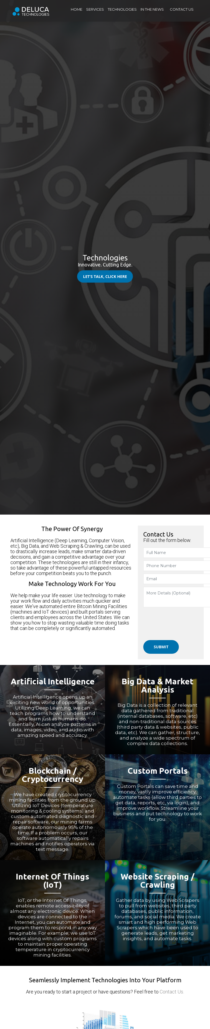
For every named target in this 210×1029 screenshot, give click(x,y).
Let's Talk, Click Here (105, 276)
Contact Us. (172, 992)
